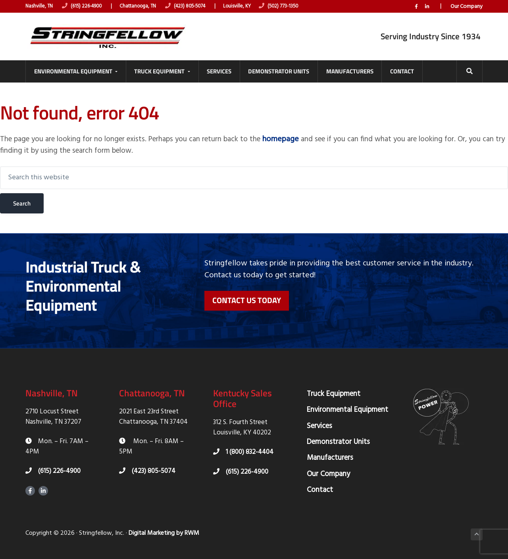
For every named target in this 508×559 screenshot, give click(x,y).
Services (319, 423)
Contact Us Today (246, 298)
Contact (320, 487)
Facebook (416, 6)
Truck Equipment (333, 391)
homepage (299, 136)
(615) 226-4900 (85, 6)
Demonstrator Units (338, 439)
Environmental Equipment (347, 407)
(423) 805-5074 (194, 6)
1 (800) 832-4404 (243, 449)
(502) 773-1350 (291, 6)
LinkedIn (427, 6)
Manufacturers (330, 455)
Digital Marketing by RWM (164, 530)
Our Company (466, 6)
